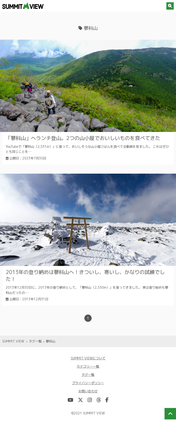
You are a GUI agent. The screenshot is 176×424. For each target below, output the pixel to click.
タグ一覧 (88, 374)
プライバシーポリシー (88, 383)
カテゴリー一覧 (88, 366)
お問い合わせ (88, 391)
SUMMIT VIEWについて (88, 358)
